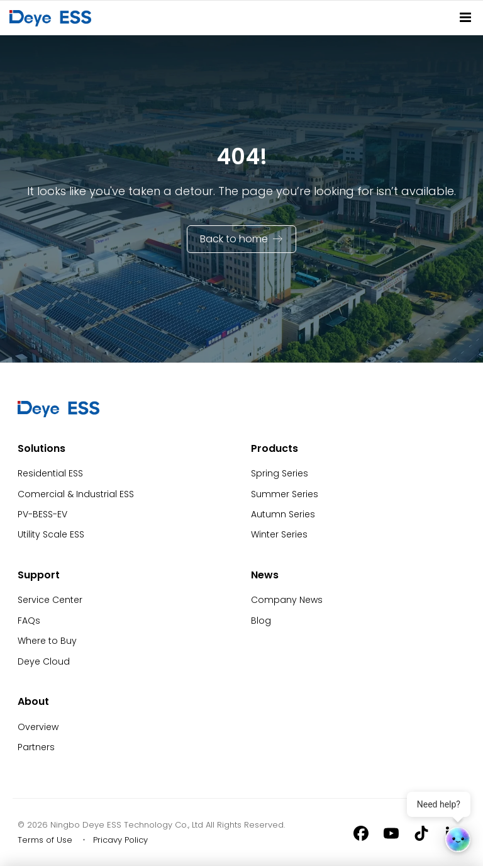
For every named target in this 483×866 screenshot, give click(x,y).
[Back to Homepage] (53, 17)
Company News (287, 599)
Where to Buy (47, 640)
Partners (36, 747)
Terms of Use (45, 840)
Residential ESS (50, 473)
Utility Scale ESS (51, 534)
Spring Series (279, 473)
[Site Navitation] (465, 17)
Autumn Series (283, 514)
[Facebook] (361, 832)
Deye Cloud (44, 661)
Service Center (50, 599)
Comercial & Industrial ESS (76, 494)
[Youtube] (391, 832)
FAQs (29, 620)
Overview (38, 727)
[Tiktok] (421, 832)
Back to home (234, 239)
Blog (261, 620)
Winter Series (279, 534)
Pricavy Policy (120, 840)
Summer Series (284, 494)
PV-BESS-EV (42, 514)
